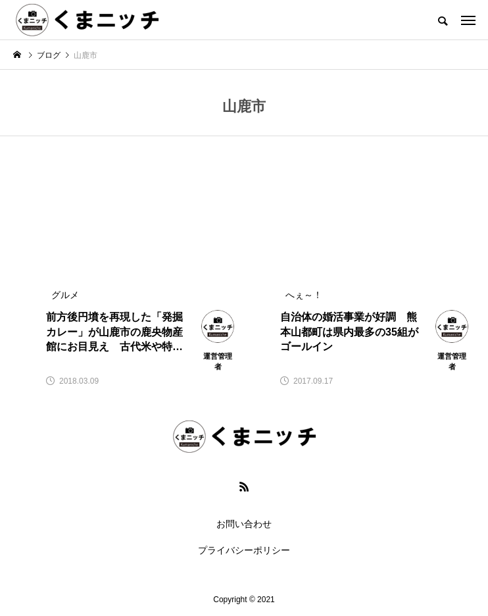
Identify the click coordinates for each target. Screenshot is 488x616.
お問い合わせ (244, 524)
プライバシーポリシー (244, 550)
